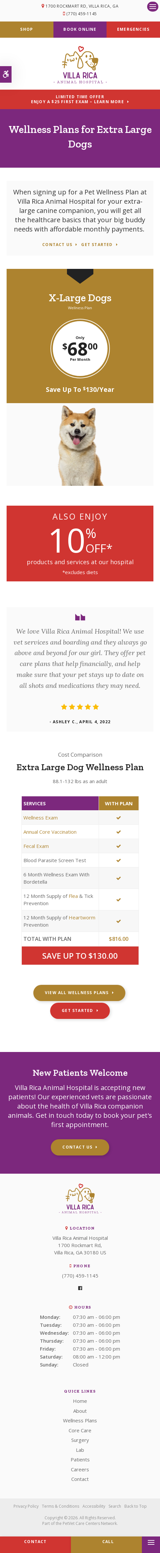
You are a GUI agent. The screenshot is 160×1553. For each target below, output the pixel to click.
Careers (80, 1469)
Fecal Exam (36, 846)
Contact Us (57, 244)
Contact (80, 1479)
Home (80, 1401)
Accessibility (93, 1506)
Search (115, 1506)
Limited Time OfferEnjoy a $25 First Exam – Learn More (77, 99)
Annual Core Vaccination (50, 831)
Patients (80, 1459)
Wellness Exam (40, 817)
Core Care (80, 1430)
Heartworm (82, 917)
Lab (80, 1450)
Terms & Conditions (60, 1506)
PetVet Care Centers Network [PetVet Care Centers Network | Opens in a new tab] (90, 1523)
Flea (73, 896)
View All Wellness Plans (77, 992)
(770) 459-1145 (81, 14)
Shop (26, 29)
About (80, 1410)
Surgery (80, 1440)
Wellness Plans (80, 1420)
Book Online (79, 29)
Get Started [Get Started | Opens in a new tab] (96, 244)
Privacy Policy (26, 1506)
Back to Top (135, 1506)
